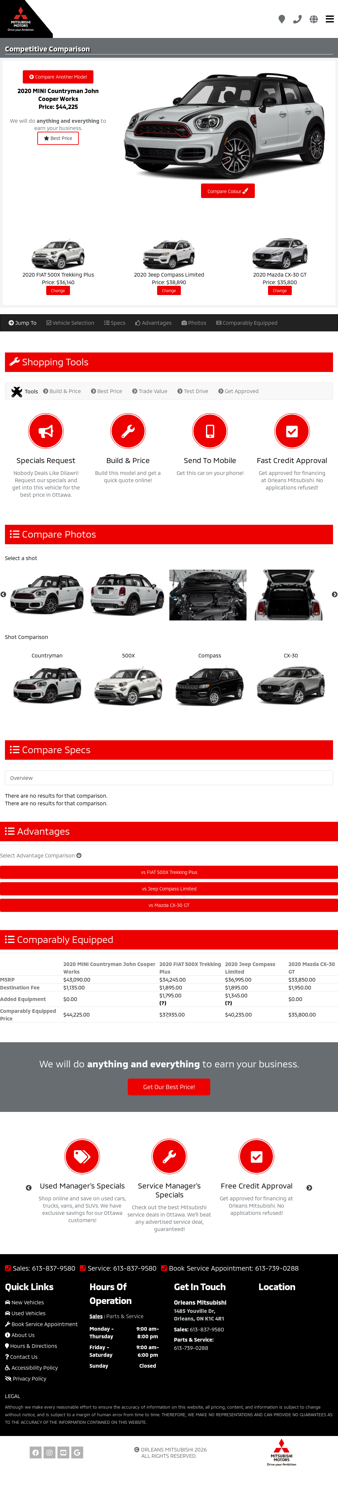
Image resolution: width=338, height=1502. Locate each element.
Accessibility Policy (31, 1367)
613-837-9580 (53, 1268)
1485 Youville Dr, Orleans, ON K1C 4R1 (199, 1314)
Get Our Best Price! (169, 1086)
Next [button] (309, 1188)
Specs (114, 322)
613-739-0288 (277, 1268)
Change (58, 290)
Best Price (58, 138)
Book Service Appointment (41, 1324)
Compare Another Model (58, 77)
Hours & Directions (31, 1346)
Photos (194, 322)
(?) (162, 1003)
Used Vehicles (25, 1313)
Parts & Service (125, 1316)
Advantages (153, 322)
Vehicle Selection (70, 322)
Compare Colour (228, 191)
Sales (96, 1316)
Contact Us (21, 1356)
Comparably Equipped (247, 322)
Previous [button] (28, 1188)
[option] (48, 595)
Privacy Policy (25, 1378)
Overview (21, 778)
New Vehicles (24, 1302)
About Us (20, 1335)
